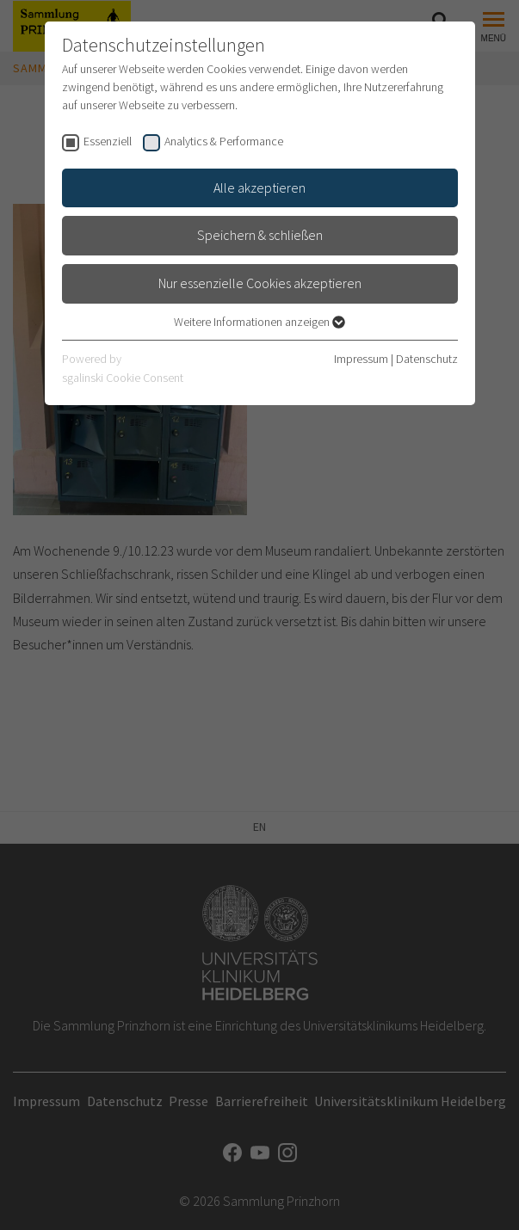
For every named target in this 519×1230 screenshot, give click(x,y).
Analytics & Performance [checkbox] (223, 141)
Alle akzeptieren (259, 187)
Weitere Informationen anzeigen (259, 321)
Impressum (361, 358)
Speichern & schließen (260, 234)
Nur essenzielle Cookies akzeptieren (259, 283)
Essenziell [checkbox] (107, 141)
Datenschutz (427, 358)
